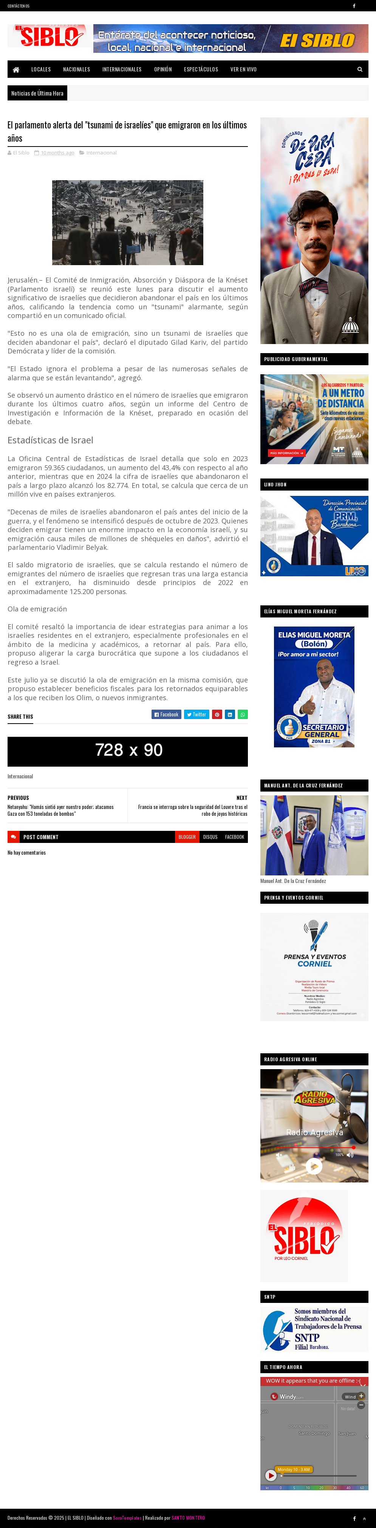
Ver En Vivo (244, 69)
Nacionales (76, 69)
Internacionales (122, 69)
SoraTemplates (127, 1517)
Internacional (102, 152)
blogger (187, 836)
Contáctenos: (19, 6)
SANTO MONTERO (188, 1517)
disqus (210, 836)
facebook (234, 836)
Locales (41, 69)
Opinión (163, 69)
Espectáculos (201, 69)
